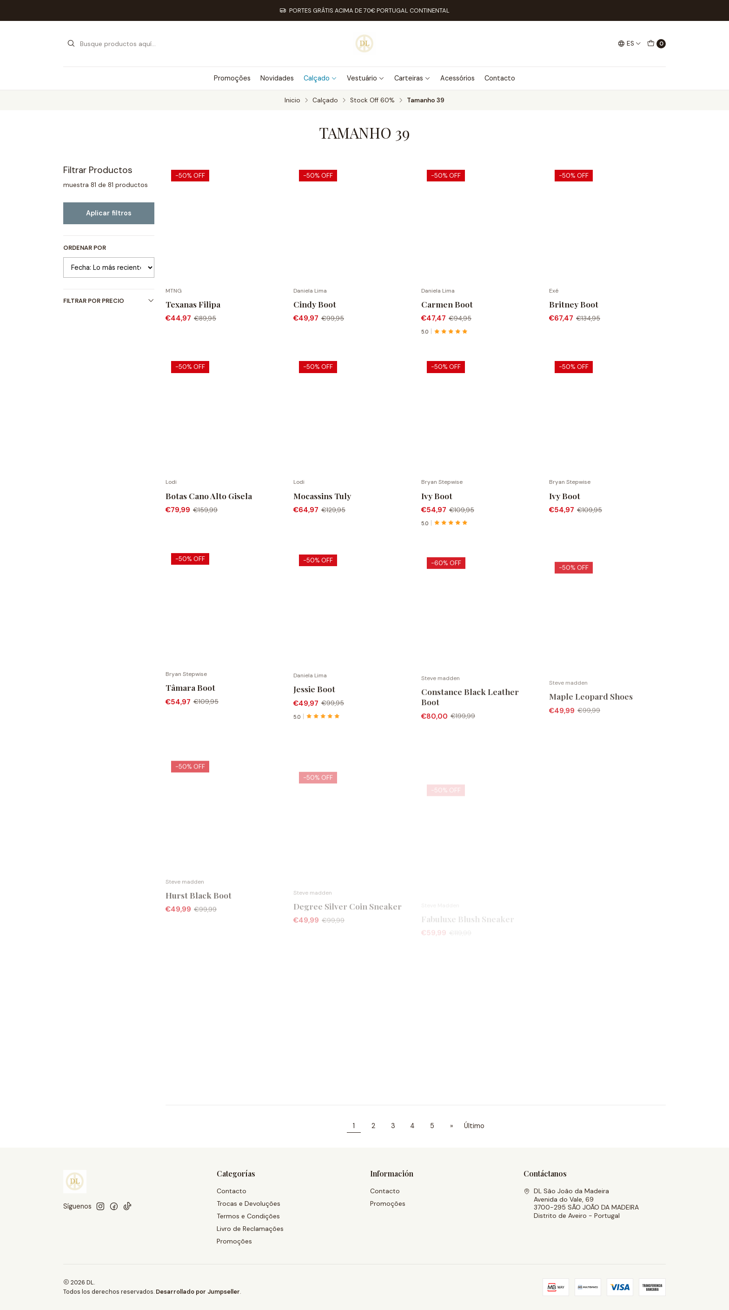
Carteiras (412, 78)
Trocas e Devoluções (248, 1203)
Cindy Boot (314, 304)
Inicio (292, 100)
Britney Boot (573, 304)
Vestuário (365, 78)
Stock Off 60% (372, 100)
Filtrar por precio (108, 301)
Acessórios (457, 78)
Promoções (232, 78)
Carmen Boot (447, 304)
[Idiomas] (629, 43)
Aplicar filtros (109, 213)
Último (474, 1126)
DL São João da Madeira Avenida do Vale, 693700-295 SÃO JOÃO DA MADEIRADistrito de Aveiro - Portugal (581, 1203)
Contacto (499, 78)
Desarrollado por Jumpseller (198, 1292)
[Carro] (656, 43)
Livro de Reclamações (250, 1228)
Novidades (277, 78)
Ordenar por (84, 248)
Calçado (320, 78)
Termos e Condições (248, 1216)
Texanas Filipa (193, 304)
